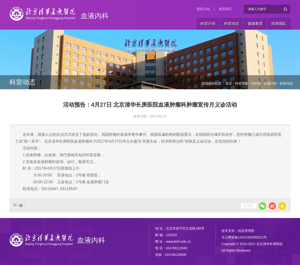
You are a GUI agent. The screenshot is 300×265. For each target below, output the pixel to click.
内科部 (256, 83)
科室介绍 (207, 24)
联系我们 (225, 9)
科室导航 (241, 83)
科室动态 (231, 24)
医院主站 (203, 9)
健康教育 (255, 24)
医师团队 (278, 24)
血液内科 (95, 16)
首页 (228, 83)
